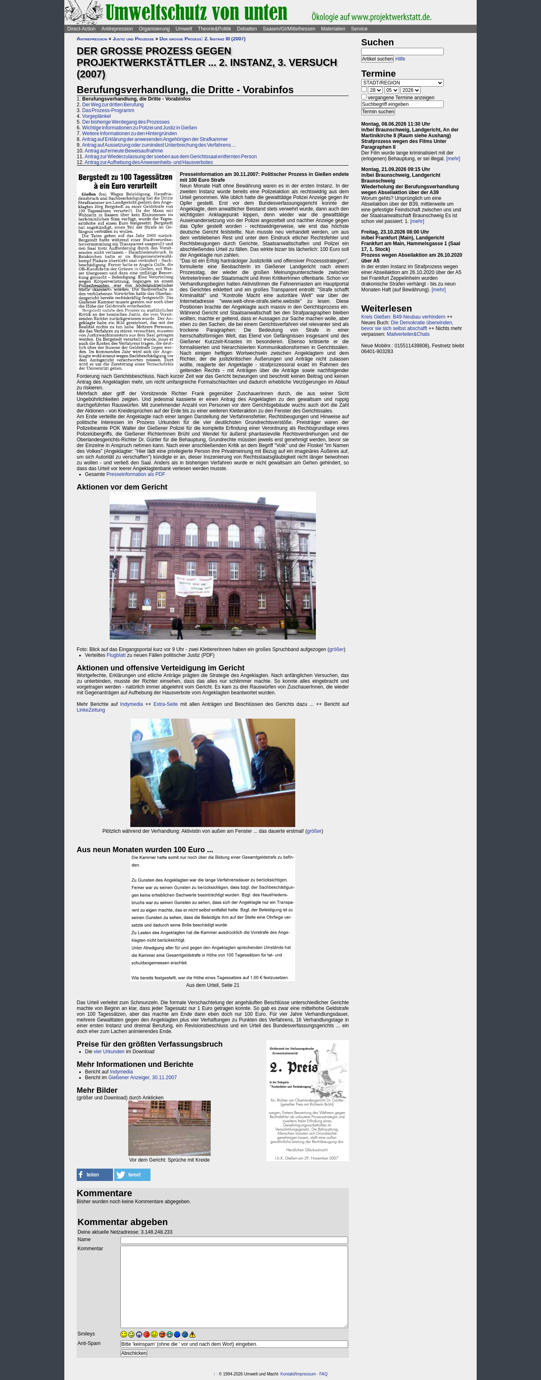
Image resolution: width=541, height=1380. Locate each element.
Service (359, 29)
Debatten (247, 29)
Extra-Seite (165, 704)
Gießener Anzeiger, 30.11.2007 (142, 1077)
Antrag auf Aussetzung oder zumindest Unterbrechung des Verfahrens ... (159, 145)
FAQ (323, 1374)
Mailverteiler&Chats (408, 334)
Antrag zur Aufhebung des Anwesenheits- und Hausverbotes (149, 162)
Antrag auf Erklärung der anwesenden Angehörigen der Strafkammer (155, 139)
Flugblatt (116, 655)
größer (336, 649)
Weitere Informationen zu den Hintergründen (129, 133)
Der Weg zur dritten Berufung (112, 105)
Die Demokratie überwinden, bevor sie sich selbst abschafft (407, 325)
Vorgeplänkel (96, 116)
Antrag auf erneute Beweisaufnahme (124, 151)
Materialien (333, 29)
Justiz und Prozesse (133, 39)
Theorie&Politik (214, 29)
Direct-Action (81, 29)
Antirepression (117, 29)
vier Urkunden (109, 1051)
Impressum (306, 1374)
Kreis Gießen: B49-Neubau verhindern (403, 317)
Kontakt (287, 1374)
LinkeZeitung (91, 710)
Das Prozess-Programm (108, 110)
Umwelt (184, 29)
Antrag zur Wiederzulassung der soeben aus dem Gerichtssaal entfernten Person (170, 156)
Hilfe (400, 59)
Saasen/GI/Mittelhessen (289, 29)
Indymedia (131, 704)
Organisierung (154, 29)
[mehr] (453, 159)
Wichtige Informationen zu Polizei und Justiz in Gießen (139, 128)
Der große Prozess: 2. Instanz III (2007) (203, 39)
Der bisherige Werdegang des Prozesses (125, 122)
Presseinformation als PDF (135, 474)
